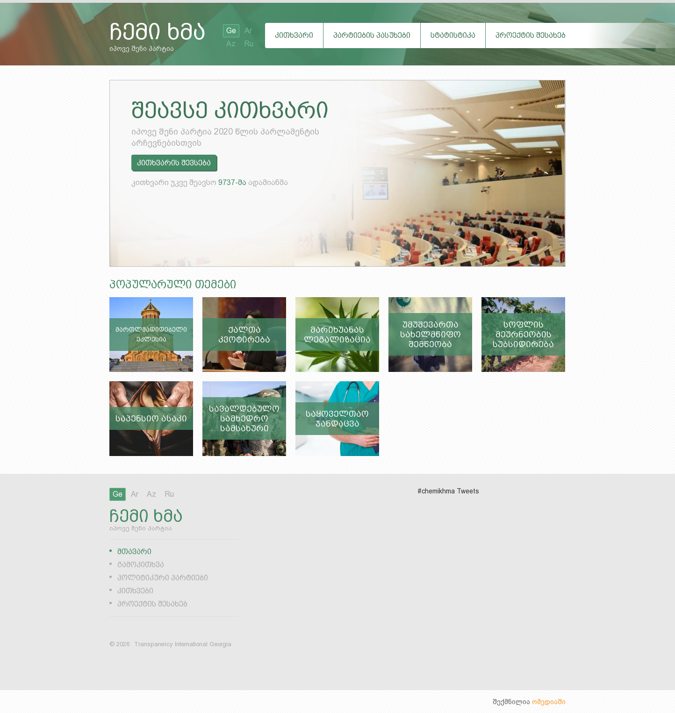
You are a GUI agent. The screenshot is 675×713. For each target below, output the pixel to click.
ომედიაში (549, 702)
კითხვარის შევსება (174, 162)
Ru (248, 43)
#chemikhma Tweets (448, 491)
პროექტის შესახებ (530, 35)
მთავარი (134, 551)
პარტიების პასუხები (371, 35)
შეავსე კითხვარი (230, 110)
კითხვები (135, 590)
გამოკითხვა (140, 564)
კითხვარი (294, 35)
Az (231, 43)
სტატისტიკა (453, 35)
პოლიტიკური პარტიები (162, 577)
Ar (248, 30)
